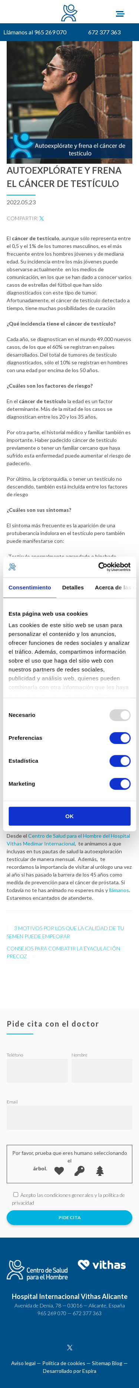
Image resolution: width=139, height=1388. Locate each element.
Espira (89, 1371)
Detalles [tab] (73, 587)
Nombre (79, 1055)
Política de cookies (63, 1363)
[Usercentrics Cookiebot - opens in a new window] (98, 567)
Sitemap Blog (107, 1363)
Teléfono (15, 1055)
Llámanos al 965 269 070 (34, 31)
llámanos (119, 890)
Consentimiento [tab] (30, 587)
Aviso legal (23, 1363)
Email (12, 1102)
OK (69, 816)
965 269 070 (51, 1313)
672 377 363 (104, 31)
